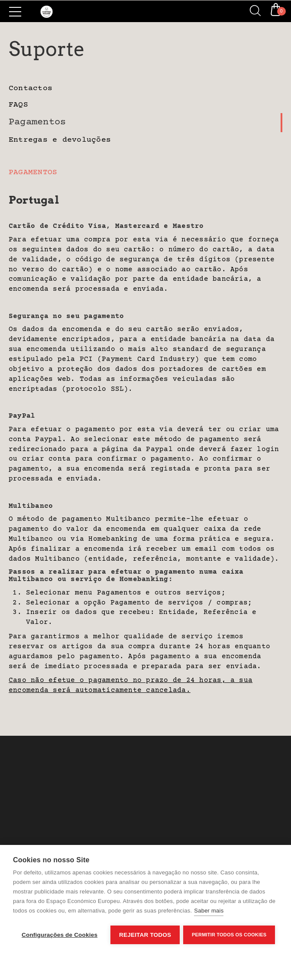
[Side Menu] (15, 12)
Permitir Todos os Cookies (230, 934)
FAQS (18, 105)
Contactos (30, 88)
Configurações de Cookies (59, 935)
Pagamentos (37, 122)
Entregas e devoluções (60, 140)
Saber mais (208, 911)
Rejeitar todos (145, 935)
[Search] (252, 11)
